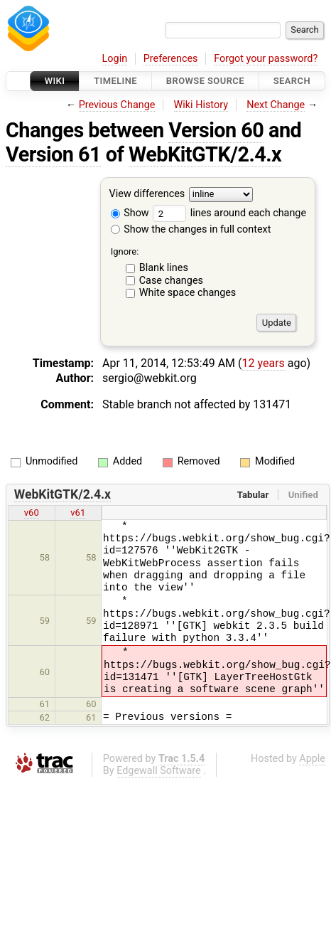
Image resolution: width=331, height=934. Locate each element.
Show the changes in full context (191, 229)
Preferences (170, 59)
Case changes (171, 281)
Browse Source (205, 80)
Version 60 (216, 130)
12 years (263, 363)
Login (115, 59)
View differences (147, 195)
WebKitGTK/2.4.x (205, 154)
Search (291, 80)
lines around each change (229, 213)
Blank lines (163, 268)
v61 (77, 512)
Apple (312, 759)
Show (130, 213)
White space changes (188, 293)
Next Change (275, 105)
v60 (31, 512)
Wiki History (201, 105)
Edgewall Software (158, 771)
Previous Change (117, 105)
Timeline (115, 80)
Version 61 (53, 154)
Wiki (55, 80)
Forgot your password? (266, 59)
